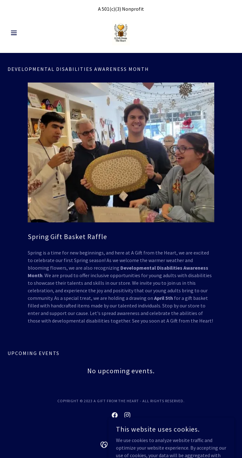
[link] (121, 32)
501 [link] (105, 9)
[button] (25, 32)
